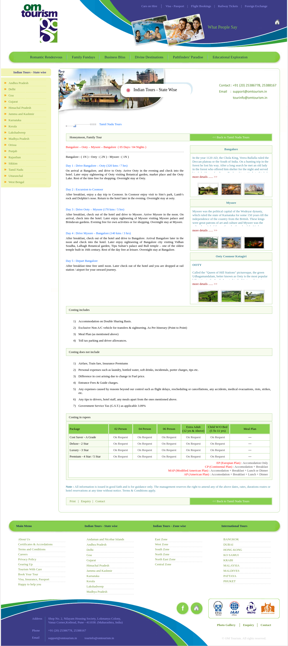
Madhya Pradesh (19, 138)
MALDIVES (231, 570)
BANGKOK (231, 539)
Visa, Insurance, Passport (33, 579)
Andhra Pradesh (18, 83)
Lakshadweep (17, 132)
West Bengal (16, 182)
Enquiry (86, 501)
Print (73, 501)
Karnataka (15, 120)
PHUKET (229, 581)
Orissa (12, 145)
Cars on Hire (149, 6)
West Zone (161, 544)
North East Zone (165, 559)
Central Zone (163, 564)
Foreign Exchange (252, 6)
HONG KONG (232, 550)
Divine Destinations (149, 57)
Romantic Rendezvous (46, 57)
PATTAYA (229, 576)
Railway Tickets (224, 6)
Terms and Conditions (32, 549)
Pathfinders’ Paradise (188, 57)
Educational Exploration (230, 57)
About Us (24, 539)
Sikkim (13, 163)
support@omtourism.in (62, 638)
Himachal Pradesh (20, 107)
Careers (23, 554)
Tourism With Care (30, 569)
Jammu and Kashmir (21, 114)
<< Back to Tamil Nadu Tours (230, 137)
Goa (11, 95)
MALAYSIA (231, 565)
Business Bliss (114, 57)
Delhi (12, 89)
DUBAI (228, 544)
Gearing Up (25, 564)
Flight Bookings (197, 6)
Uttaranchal (16, 176)
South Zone (162, 549)
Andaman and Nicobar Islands (105, 539)
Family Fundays (83, 57)
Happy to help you (29, 584)
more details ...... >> (204, 177)
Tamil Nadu (16, 169)
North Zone (162, 554)
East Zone (161, 539)
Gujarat (13, 101)
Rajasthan (15, 157)
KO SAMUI (231, 555)
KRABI (228, 560)
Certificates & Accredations (35, 544)
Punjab (13, 151)
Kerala (13, 126)
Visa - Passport (175, 6)
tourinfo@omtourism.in (99, 638)
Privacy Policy (27, 559)
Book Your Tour (28, 574)
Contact (100, 501)
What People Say (222, 27)
